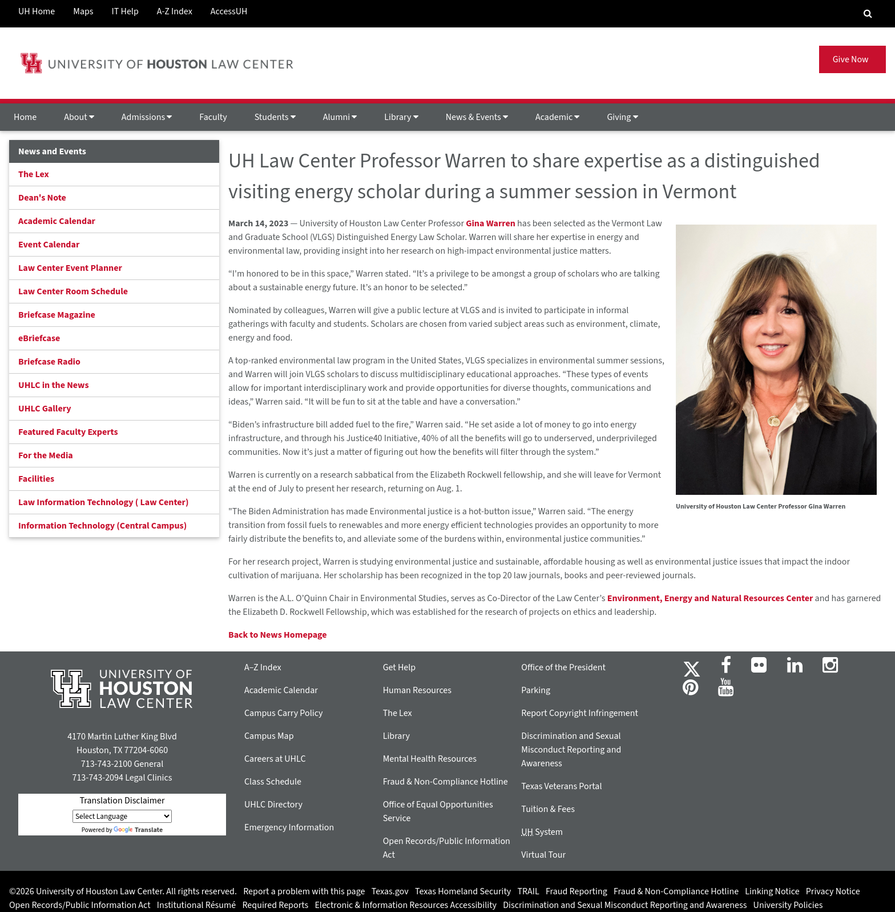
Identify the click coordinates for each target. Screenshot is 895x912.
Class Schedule (272, 781)
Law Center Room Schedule (73, 291)
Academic (557, 117)
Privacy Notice (833, 891)
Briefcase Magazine (56, 315)
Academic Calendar (56, 221)
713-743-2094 (97, 777)
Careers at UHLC (275, 759)
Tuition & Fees (548, 809)
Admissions (147, 117)
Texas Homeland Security (463, 891)
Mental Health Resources (430, 759)
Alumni (340, 117)
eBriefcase (39, 338)
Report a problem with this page (304, 891)
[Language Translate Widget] (122, 816)
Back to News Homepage (277, 635)
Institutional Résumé (196, 905)
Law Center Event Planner (70, 268)
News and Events (52, 151)
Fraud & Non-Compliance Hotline (445, 781)
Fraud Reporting (576, 891)
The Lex (33, 174)
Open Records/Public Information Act (80, 905)
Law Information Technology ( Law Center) (103, 502)
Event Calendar (48, 244)
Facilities (36, 479)
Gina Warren (490, 223)
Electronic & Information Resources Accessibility (406, 905)
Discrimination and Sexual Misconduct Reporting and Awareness (571, 750)
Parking (535, 690)
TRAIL (528, 891)
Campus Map (269, 736)
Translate (138, 830)
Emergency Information (289, 827)
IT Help (125, 11)
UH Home (36, 11)
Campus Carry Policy (283, 713)
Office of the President (563, 667)
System (542, 832)
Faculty (213, 117)
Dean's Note (42, 197)
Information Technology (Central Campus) (102, 525)
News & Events (477, 117)
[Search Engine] (868, 13)
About (79, 117)
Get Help (399, 667)
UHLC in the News (53, 385)
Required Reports (275, 905)
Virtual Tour (543, 855)
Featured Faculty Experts (68, 432)
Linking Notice (772, 891)
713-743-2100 (106, 764)
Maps (83, 11)
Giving (622, 117)
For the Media (45, 455)
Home (25, 117)
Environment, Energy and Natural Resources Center (710, 598)
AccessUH (229, 11)
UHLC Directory (273, 804)
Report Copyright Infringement (579, 713)
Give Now (852, 59)
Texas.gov (390, 891)
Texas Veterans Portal (561, 786)
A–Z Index (262, 667)
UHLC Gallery (44, 408)
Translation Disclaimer (121, 800)
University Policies (788, 905)
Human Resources (417, 690)
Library (401, 117)
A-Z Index (174, 11)
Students (275, 117)
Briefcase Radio (49, 361)
